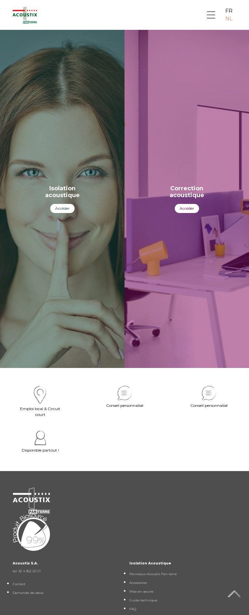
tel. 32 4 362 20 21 (27, 571)
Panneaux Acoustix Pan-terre (153, 574)
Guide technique (143, 600)
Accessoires (138, 583)
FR (228, 11)
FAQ (132, 609)
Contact (19, 584)
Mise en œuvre (141, 591)
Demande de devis (28, 593)
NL (228, 19)
